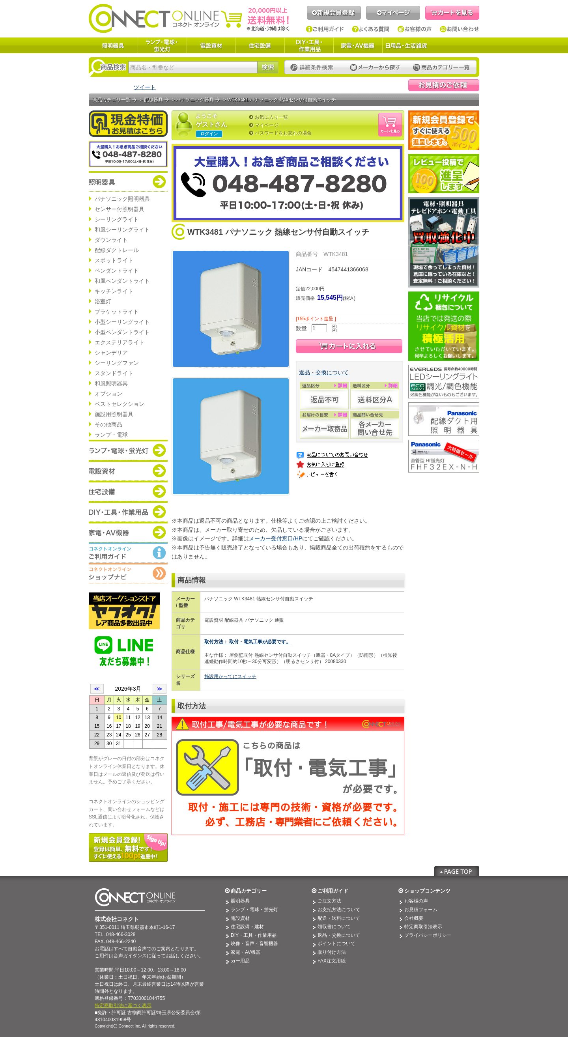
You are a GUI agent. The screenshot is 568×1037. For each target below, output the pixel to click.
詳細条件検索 (314, 68)
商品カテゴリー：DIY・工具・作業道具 (128, 511)
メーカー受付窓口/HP (275, 538)
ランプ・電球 (111, 435)
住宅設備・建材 (247, 926)
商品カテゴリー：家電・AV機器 (128, 532)
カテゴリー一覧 (441, 68)
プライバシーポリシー (428, 935)
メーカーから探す (375, 68)
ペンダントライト (117, 270)
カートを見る (452, 13)
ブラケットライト (117, 311)
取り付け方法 (332, 952)
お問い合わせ (459, 29)
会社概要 (413, 918)
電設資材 (211, 45)
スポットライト (114, 260)
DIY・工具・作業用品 (308, 45)
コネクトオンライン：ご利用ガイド (128, 552)
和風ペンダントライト (122, 281)
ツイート (145, 87)
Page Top (456, 871)
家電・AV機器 (357, 45)
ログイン (209, 133)
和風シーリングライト (122, 229)
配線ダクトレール (117, 250)
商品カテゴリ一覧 (112, 100)
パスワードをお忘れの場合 (283, 133)
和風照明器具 (111, 383)
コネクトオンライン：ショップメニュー (128, 573)
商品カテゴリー (249, 891)
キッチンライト (114, 291)
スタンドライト (114, 373)
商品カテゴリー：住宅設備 (128, 491)
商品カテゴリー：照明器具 (128, 181)
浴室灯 (103, 301)
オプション (108, 394)
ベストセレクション (119, 404)
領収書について (334, 926)
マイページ (393, 13)
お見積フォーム (420, 909)
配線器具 (153, 100)
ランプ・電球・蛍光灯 (162, 45)
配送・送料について (339, 918)
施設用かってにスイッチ (230, 676)
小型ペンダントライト (122, 332)
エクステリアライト (119, 342)
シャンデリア (111, 352)
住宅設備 (259, 45)
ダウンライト (111, 240)
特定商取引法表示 (423, 926)
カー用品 (240, 961)
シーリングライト (117, 219)
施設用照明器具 (114, 414)
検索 (267, 67)
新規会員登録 (334, 13)
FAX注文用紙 (332, 961)
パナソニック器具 (195, 100)
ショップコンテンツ (427, 891)
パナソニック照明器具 (122, 199)
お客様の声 (415, 29)
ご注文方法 (329, 901)
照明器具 (113, 45)
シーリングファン (117, 363)
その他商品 (108, 424)
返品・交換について (324, 372)
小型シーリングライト (122, 322)
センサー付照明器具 (119, 209)
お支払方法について (339, 909)
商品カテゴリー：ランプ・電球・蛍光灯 (128, 450)
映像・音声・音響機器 (254, 943)
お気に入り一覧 (271, 117)
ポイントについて (336, 943)
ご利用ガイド (325, 29)
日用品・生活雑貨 (406, 45)
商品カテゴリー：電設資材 (128, 470)
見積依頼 (443, 85)
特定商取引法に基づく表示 (123, 1005)
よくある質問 (371, 29)
